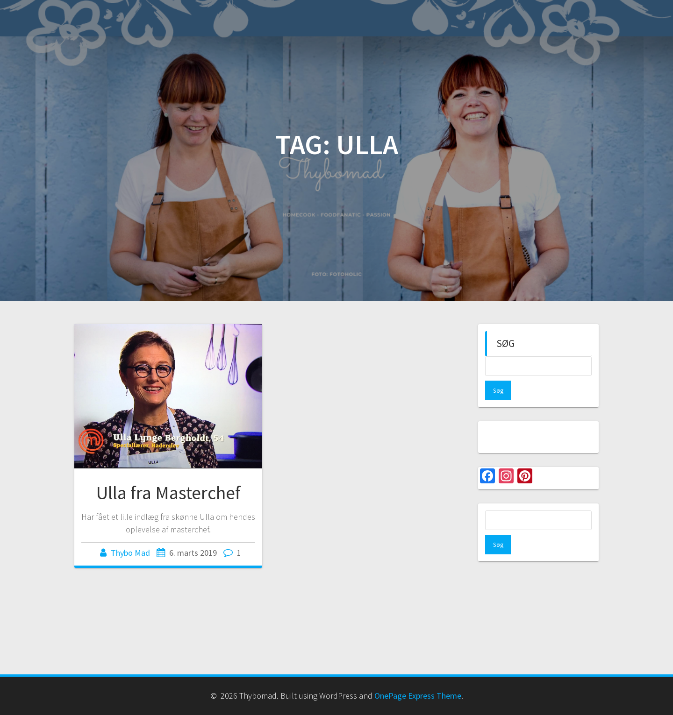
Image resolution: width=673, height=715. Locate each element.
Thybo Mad (130, 552)
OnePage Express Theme (417, 695)
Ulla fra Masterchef (168, 492)
